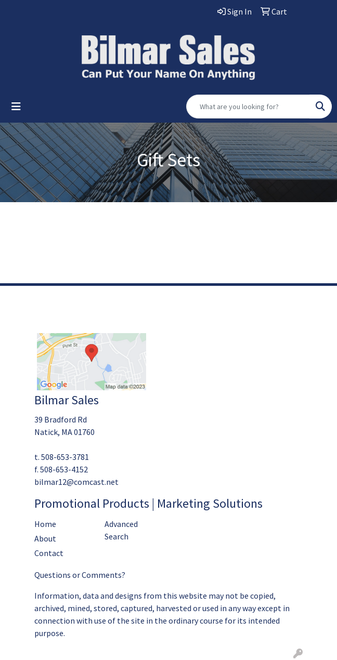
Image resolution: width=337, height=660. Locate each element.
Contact (48, 553)
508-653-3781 (65, 457)
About (45, 538)
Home (45, 524)
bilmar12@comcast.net (76, 482)
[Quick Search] (248, 106)
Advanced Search (121, 530)
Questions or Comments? (79, 575)
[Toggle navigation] (16, 106)
